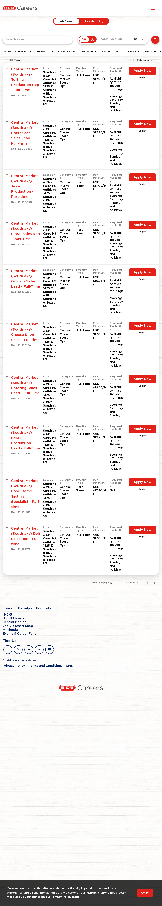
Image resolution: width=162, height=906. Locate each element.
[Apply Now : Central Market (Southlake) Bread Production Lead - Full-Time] (142, 429)
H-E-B (7, 614)
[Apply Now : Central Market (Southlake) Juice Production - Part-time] (142, 177)
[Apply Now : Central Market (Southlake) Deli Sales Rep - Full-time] (142, 530)
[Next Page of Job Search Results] (154, 582)
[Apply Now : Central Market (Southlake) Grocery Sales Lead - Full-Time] (142, 272)
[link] (81, 89)
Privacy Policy (14, 665)
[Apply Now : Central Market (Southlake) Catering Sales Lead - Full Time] (142, 379)
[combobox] (37, 40)
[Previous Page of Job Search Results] (147, 582)
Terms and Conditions (45, 665)
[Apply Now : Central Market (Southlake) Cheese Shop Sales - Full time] (142, 326)
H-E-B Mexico (13, 618)
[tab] (66, 21)
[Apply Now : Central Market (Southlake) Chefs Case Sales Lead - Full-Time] (142, 124)
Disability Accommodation (20, 660)
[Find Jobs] (155, 40)
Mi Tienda (10, 630)
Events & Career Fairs (19, 633)
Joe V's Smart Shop (18, 626)
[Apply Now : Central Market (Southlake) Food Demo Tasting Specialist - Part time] (142, 482)
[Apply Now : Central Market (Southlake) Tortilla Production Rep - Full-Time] (142, 71)
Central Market (14, 622)
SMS (69, 665)
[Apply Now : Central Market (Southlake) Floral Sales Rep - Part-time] (142, 225)
